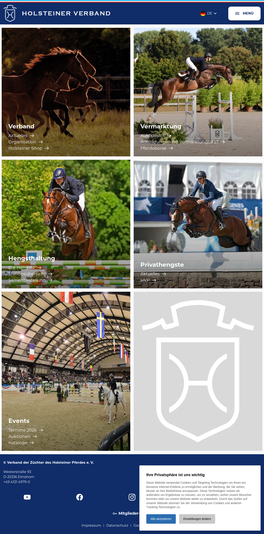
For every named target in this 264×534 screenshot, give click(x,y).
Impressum (91, 525)
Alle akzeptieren (161, 519)
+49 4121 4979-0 (16, 482)
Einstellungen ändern (197, 519)
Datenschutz (117, 525)
